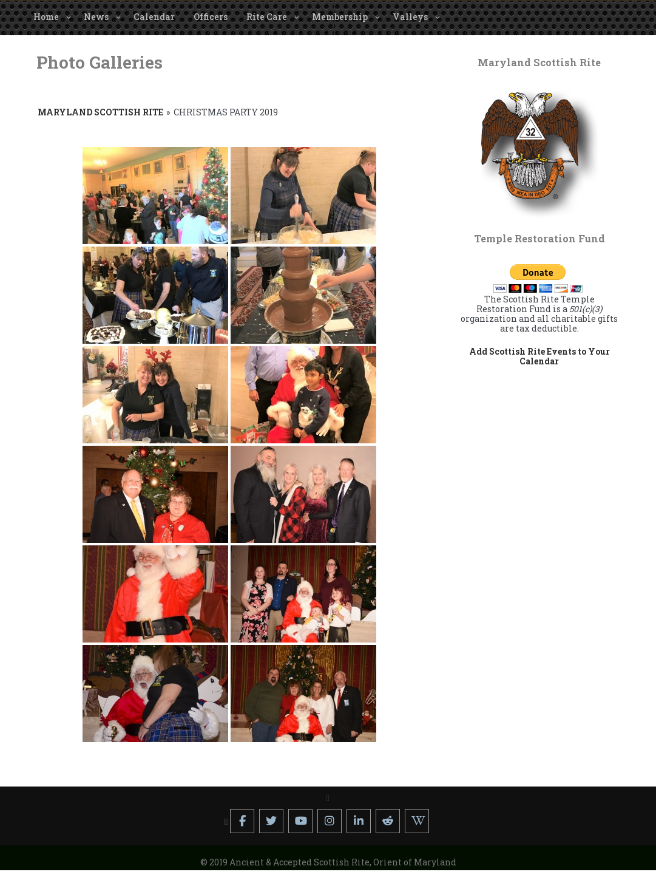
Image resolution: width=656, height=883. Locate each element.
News (96, 16)
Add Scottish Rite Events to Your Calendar (539, 356)
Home (46, 16)
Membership (340, 16)
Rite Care (266, 16)
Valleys (410, 16)
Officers (211, 16)
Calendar (154, 16)
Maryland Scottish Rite (100, 112)
